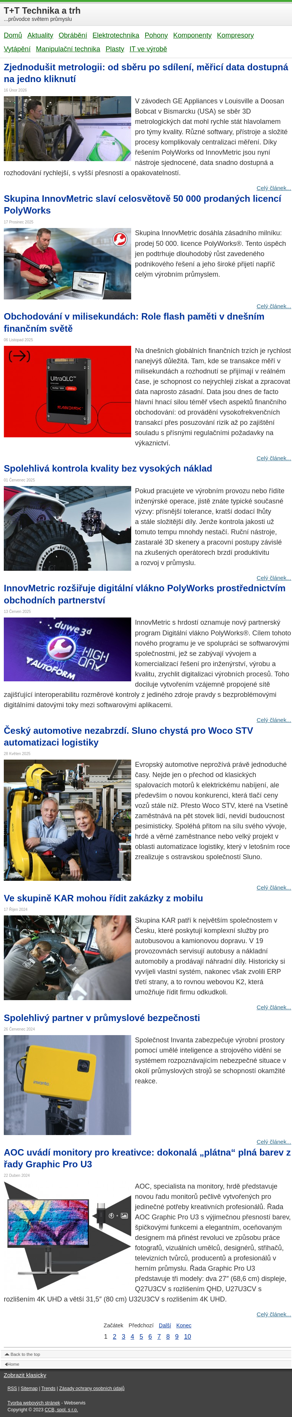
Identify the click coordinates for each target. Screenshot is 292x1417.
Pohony (156, 35)
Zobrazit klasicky (25, 1375)
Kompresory (235, 35)
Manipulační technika (68, 49)
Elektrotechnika (115, 35)
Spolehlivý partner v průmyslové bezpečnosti (102, 1018)
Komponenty (192, 35)
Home (13, 1364)
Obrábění (73, 35)
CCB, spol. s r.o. (61, 1409)
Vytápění (17, 49)
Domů (13, 35)
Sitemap (29, 1388)
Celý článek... (274, 188)
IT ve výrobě (148, 49)
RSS (12, 1388)
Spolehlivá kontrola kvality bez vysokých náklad (108, 468)
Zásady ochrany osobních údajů (92, 1388)
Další (165, 1325)
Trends (48, 1388)
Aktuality (40, 35)
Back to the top (25, 1354)
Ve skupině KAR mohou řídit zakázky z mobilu (103, 898)
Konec (184, 1325)
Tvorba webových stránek (34, 1403)
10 (187, 1336)
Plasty (115, 49)
